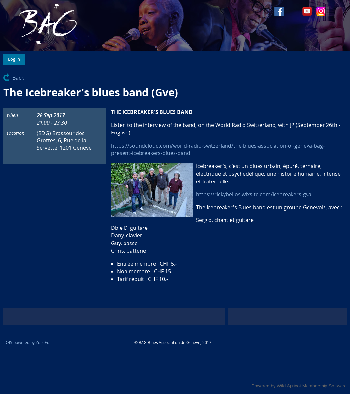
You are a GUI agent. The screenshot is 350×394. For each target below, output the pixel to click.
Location (15, 133)
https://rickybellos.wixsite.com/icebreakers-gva (253, 194)
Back (18, 77)
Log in (14, 59)
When (12, 115)
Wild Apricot (289, 385)
